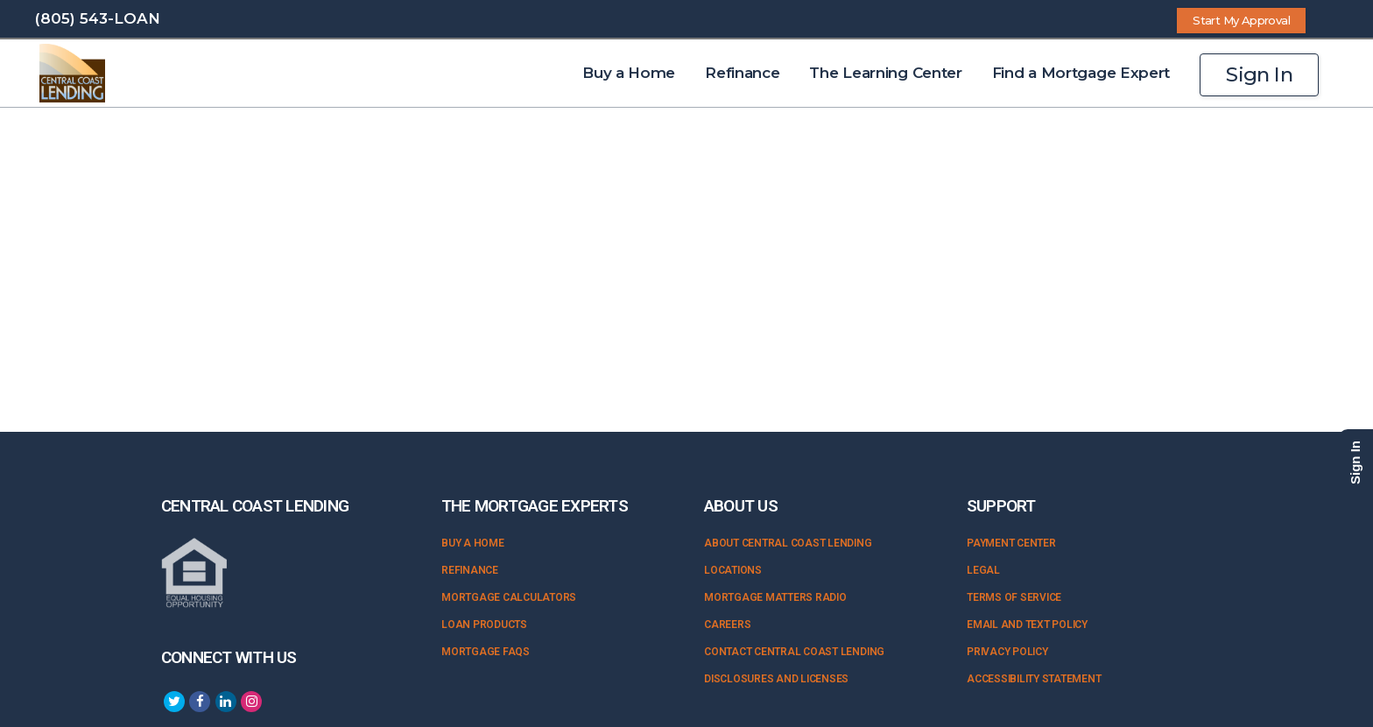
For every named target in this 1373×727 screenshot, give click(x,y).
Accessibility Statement (1034, 679)
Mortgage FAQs (485, 652)
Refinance (469, 570)
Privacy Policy (1007, 652)
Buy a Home (472, 543)
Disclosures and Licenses (776, 679)
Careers (727, 624)
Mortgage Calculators (508, 597)
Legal (983, 570)
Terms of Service (1014, 597)
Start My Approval (1241, 20)
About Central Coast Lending (788, 543)
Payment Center (1011, 543)
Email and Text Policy (1027, 624)
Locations (733, 570)
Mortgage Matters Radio (775, 597)
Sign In (1259, 74)
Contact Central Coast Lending (794, 652)
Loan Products (484, 624)
